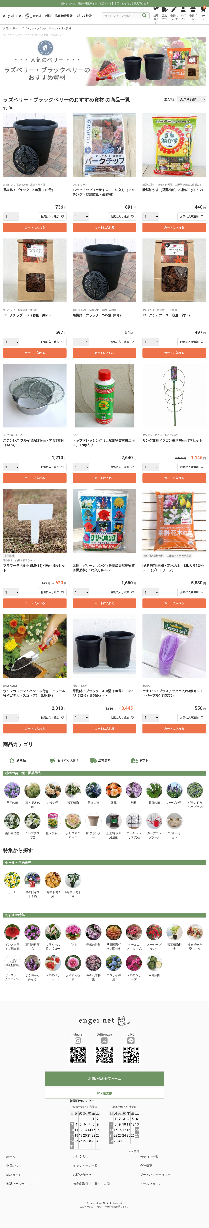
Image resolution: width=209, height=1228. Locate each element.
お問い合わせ (82, 1175)
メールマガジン (150, 1184)
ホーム (10, 1157)
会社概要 (146, 1166)
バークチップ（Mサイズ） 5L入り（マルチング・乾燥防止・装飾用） (104, 192)
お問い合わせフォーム (104, 1079)
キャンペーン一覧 (85, 1166)
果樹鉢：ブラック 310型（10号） (29, 190)
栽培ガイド (13, 1175)
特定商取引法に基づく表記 (91, 1184)
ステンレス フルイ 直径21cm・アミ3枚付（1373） (33, 443)
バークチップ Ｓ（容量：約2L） (27, 315)
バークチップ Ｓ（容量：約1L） (167, 315)
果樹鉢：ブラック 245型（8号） (98, 315)
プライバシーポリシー (155, 1175)
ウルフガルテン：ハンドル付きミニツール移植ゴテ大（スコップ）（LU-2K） (34, 693)
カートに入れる (35, 227)
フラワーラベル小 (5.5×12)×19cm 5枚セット (34, 568)
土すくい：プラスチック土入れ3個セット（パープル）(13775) (172, 693)
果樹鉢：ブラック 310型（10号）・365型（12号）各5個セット (103, 693)
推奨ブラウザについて (21, 1184)
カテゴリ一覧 (149, 1157)
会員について (15, 1166)
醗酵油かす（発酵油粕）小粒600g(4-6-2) (174, 190)
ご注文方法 (80, 1157)
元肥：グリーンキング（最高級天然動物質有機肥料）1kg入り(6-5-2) (104, 568)
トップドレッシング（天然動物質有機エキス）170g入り (104, 443)
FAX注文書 (104, 1093)
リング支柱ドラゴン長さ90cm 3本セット (172, 440)
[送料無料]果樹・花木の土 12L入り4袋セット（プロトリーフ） (173, 568)
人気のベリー (10, 28)
